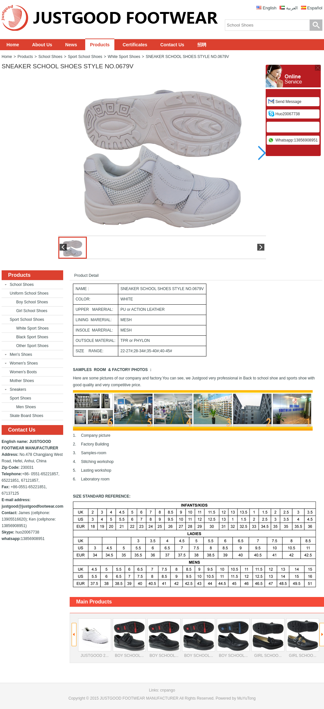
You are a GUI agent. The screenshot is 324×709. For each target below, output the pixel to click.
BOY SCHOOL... (129, 638)
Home (12, 44)
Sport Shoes (20, 398)
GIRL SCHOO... (267, 638)
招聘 (201, 44)
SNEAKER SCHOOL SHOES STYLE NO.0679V (187, 56)
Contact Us (172, 44)
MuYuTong (246, 698)
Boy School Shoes (32, 302)
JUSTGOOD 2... (94, 638)
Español (314, 8)
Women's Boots (23, 372)
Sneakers (18, 389)
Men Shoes (26, 407)
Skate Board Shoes (26, 415)
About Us (42, 44)
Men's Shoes (21, 354)
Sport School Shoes (85, 56)
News (71, 44)
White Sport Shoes (124, 56)
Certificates (134, 44)
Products (100, 44)
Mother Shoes (22, 380)
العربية (292, 8)
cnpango (167, 690)
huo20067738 (287, 114)
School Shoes (50, 56)
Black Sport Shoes (32, 337)
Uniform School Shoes (29, 293)
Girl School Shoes (31, 311)
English (270, 8)
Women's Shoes (24, 363)
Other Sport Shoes (32, 345)
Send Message (288, 101)
